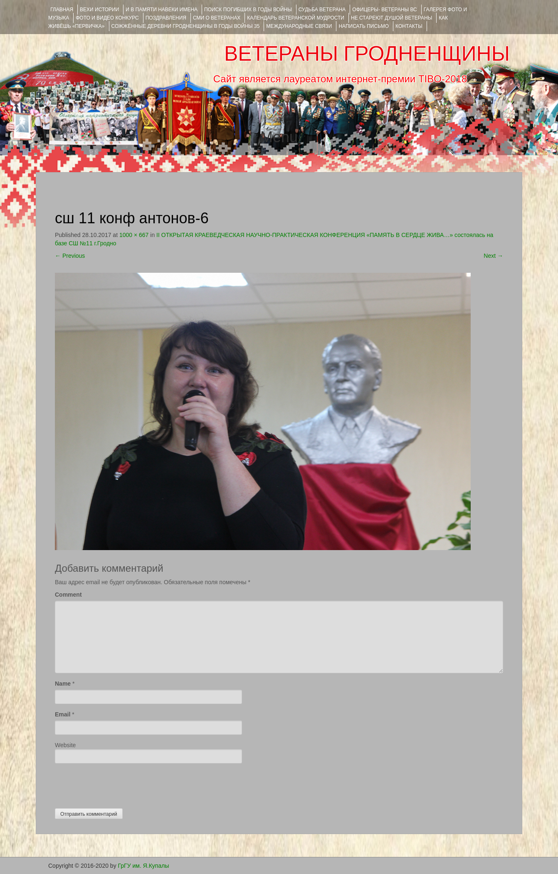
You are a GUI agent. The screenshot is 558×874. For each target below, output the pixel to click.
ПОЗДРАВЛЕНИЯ (166, 18)
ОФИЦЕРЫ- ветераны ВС (384, 9)
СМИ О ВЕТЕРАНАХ (216, 18)
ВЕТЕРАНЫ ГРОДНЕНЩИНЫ (367, 54)
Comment (68, 594)
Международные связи (299, 26)
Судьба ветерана (322, 9)
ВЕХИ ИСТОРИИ (99, 9)
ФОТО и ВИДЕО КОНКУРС (107, 18)
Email (62, 714)
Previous (70, 255)
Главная (61, 9)
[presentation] (118, 784)
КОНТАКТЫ (408, 26)
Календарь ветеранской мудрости (295, 18)
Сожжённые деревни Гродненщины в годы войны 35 (185, 26)
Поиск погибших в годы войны (248, 9)
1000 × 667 (133, 235)
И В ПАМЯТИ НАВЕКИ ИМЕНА (162, 9)
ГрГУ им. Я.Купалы (143, 865)
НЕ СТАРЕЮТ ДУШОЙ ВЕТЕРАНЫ (391, 18)
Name (63, 683)
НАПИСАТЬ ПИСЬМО (363, 26)
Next (493, 255)
